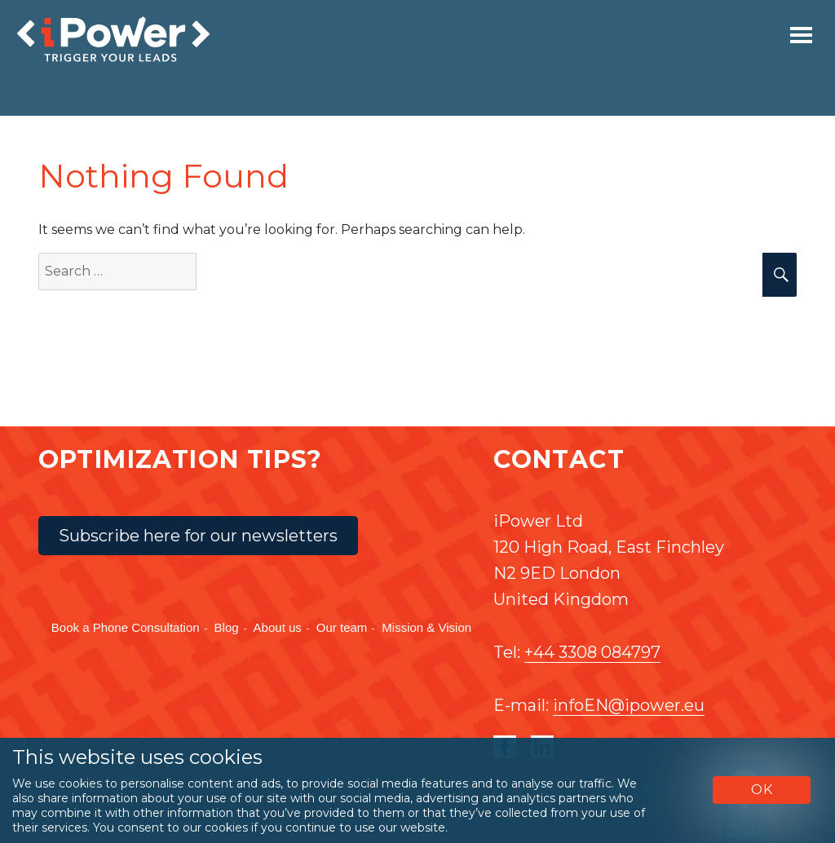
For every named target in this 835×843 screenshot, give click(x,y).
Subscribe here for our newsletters (198, 535)
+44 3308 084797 (592, 652)
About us (278, 627)
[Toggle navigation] (801, 35)
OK (762, 789)
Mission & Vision (426, 627)
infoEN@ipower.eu (629, 705)
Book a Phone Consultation (125, 627)
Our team (342, 627)
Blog (226, 627)
